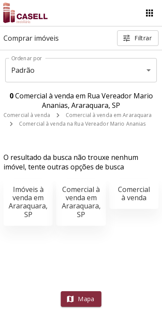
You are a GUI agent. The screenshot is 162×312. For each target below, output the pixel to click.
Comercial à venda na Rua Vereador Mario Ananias (82, 123)
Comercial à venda (26, 115)
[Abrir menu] (149, 13)
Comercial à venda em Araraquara (109, 115)
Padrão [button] (23, 70)
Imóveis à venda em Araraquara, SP (28, 202)
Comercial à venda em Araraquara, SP (81, 202)
